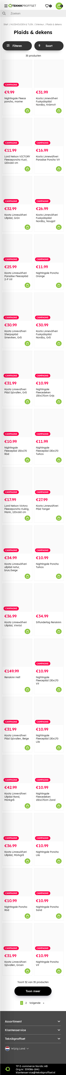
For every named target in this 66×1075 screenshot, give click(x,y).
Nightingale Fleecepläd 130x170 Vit (47, 680)
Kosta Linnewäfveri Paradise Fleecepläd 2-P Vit (16, 276)
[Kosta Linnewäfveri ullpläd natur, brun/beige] (17, 540)
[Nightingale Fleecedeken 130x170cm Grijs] (49, 365)
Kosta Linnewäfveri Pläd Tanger (47, 507)
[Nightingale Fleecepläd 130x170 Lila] (49, 711)
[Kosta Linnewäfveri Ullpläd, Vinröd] (17, 598)
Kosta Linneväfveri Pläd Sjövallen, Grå (15, 391)
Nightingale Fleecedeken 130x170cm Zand (45, 796)
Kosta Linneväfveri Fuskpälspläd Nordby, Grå (47, 334)
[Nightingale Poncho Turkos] (49, 540)
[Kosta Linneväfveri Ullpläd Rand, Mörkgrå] (17, 769)
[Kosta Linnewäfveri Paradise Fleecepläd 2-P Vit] (17, 249)
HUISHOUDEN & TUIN (22, 24)
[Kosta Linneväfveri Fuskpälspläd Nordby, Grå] (49, 307)
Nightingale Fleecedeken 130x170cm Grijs (45, 392)
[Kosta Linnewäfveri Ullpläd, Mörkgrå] (17, 827)
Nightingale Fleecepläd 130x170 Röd (15, 451)
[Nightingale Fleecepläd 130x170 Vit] (49, 653)
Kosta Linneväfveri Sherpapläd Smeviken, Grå (15, 334)
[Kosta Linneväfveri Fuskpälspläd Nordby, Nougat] (49, 190)
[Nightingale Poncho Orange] (49, 249)
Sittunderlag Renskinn (48, 622)
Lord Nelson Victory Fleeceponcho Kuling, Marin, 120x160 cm (16, 509)
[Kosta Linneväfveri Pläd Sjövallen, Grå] (17, 365)
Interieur (39, 24)
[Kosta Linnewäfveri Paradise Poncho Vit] (49, 132)
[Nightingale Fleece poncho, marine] (17, 74)
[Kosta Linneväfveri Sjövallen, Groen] (17, 937)
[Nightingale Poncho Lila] (49, 827)
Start (6, 24)
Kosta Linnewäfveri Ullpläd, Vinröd (15, 624)
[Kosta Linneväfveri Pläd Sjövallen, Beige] (17, 711)
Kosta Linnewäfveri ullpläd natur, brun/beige (15, 567)
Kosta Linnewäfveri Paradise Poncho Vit (48, 158)
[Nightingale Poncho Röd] (17, 882)
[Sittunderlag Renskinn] (49, 598)
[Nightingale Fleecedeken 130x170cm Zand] (49, 769)
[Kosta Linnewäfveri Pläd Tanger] (49, 481)
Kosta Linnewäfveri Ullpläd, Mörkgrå (15, 853)
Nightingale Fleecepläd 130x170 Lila (47, 738)
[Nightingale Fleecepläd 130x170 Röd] (17, 423)
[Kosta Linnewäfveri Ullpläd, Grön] (17, 190)
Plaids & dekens (54, 24)
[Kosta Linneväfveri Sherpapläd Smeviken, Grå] (17, 307)
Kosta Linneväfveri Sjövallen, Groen (15, 963)
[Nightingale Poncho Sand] (49, 882)
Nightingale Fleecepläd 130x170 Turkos (47, 451)
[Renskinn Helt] (17, 653)
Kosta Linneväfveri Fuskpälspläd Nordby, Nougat (47, 218)
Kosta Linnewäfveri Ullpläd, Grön (15, 216)
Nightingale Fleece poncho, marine (15, 100)
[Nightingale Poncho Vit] (49, 937)
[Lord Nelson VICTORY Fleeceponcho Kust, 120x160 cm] (17, 132)
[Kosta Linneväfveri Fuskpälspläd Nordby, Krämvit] (49, 74)
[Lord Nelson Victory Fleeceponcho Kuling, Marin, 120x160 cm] (17, 481)
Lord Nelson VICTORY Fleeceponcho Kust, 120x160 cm (17, 159)
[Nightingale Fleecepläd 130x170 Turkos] (49, 423)
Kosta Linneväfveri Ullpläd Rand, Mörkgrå (15, 796)
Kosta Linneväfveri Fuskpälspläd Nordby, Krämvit (47, 101)
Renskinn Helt (12, 677)
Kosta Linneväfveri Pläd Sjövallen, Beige (16, 737)
